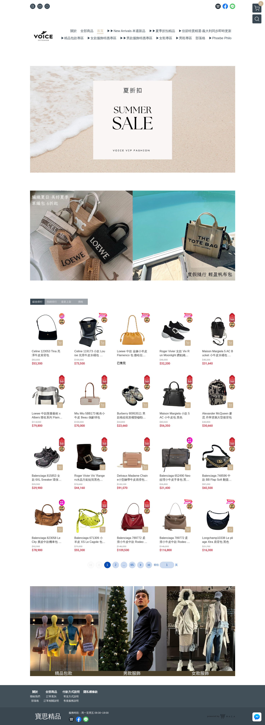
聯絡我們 (35, 696)
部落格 (35, 700)
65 (132, 564)
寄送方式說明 (71, 696)
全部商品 (51, 691)
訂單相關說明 (51, 700)
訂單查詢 (51, 696)
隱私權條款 (90, 691)
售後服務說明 (71, 700)
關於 (35, 691)
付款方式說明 (71, 691)
